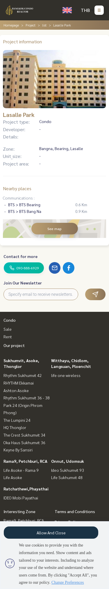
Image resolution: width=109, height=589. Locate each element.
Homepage (11, 25)
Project (30, 25)
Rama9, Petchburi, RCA (25, 461)
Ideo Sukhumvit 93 (67, 470)
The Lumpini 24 (17, 420)
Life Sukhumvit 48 (67, 477)
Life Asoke (12, 477)
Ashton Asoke (16, 390)
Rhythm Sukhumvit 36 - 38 (26, 397)
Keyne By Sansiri (18, 449)
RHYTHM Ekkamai (18, 382)
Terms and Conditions (75, 511)
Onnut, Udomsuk (67, 461)
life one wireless (66, 375)
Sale (7, 329)
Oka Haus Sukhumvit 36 (24, 442)
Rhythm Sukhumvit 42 (22, 375)
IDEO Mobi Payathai (20, 497)
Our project (14, 345)
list (44, 25)
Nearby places (17, 188)
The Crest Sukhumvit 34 (24, 434)
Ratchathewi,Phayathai (26, 488)
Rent (7, 336)
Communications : (19, 197)
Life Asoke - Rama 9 (21, 470)
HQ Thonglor (14, 427)
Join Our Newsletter (22, 282)
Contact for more (20, 256)
